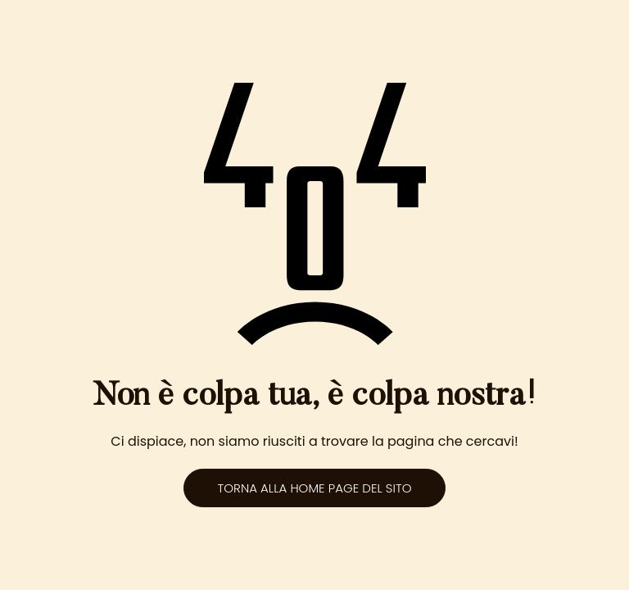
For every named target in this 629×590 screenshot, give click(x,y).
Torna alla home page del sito (314, 488)
